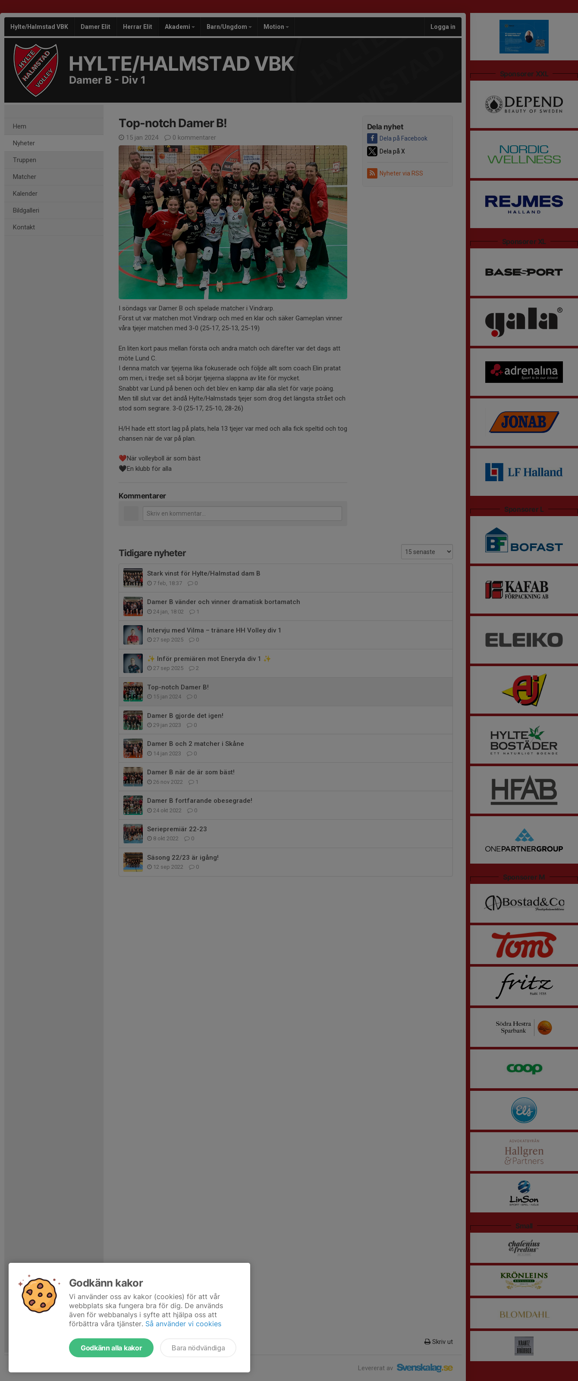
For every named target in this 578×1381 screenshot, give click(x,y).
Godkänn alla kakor (111, 1347)
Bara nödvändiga (198, 1347)
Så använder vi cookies (183, 1323)
